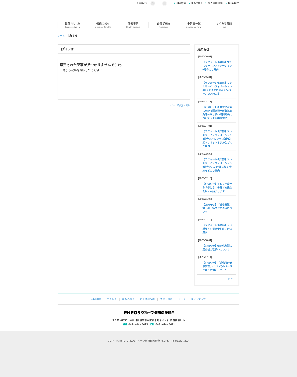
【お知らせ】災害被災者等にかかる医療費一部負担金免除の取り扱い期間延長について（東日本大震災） (217, 113)
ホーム (61, 35)
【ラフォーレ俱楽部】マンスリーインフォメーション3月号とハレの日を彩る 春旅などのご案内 (217, 165)
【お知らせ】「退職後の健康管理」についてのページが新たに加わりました (217, 266)
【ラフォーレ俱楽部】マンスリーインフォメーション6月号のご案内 (217, 66)
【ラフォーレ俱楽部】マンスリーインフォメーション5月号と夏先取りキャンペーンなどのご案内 (217, 88)
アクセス (112, 299)
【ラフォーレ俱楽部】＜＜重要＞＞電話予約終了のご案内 (217, 229)
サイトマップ (198, 299)
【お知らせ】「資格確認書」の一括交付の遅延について (217, 208)
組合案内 (96, 299)
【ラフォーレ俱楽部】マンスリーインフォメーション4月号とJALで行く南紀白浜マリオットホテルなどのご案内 (217, 139)
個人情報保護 (147, 299)
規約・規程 (166, 299)
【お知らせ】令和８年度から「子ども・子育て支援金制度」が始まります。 (217, 187)
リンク (181, 299)
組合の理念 (128, 299)
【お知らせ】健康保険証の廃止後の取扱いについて (217, 247)
